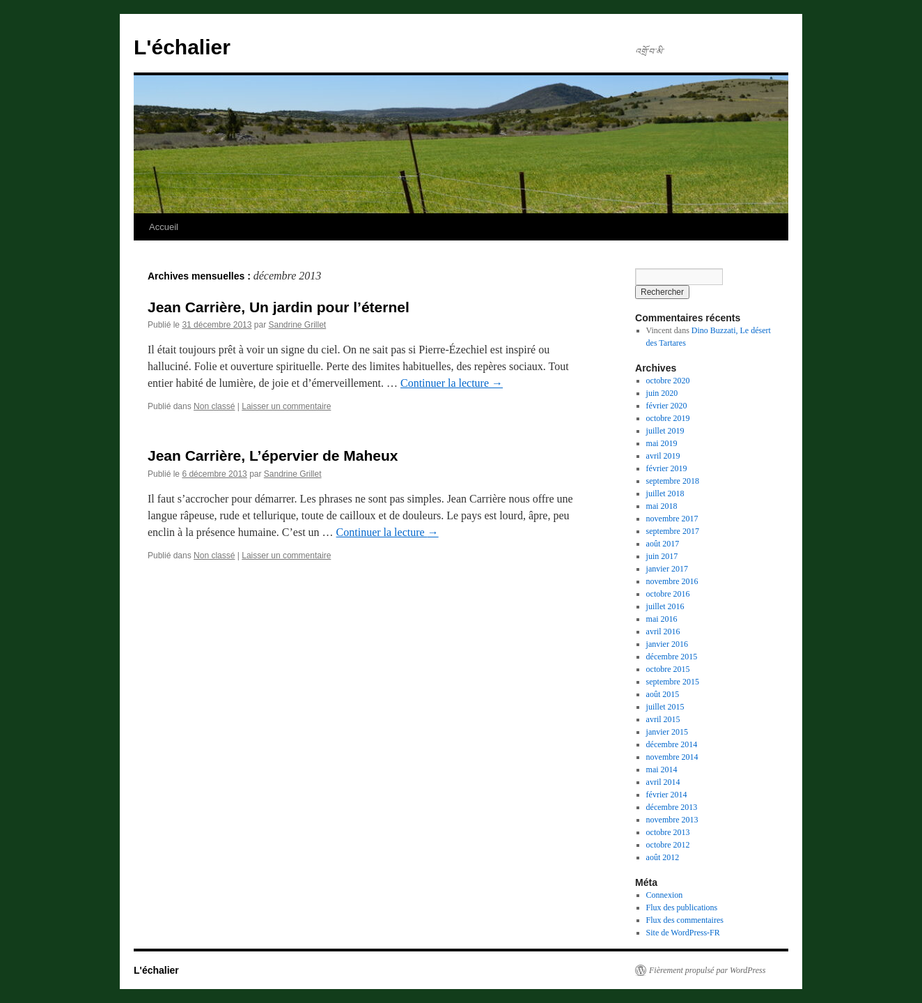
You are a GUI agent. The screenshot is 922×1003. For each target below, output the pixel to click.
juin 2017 (662, 556)
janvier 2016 (667, 644)
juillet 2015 (665, 707)
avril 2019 (663, 456)
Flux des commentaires (685, 920)
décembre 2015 (672, 656)
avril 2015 (663, 719)
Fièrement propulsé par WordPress (707, 970)
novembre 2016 (672, 581)
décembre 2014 (672, 744)
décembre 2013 (672, 807)
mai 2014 (662, 769)
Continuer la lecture (451, 383)
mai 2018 (662, 506)
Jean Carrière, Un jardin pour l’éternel (278, 307)
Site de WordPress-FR (683, 932)
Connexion (664, 895)
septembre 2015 (672, 682)
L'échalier (182, 47)
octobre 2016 (668, 594)
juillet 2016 (665, 606)
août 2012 (663, 857)
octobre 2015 (668, 669)
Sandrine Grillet (297, 325)
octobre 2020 (668, 380)
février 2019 (666, 468)
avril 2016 (663, 631)
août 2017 (663, 544)
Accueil (163, 227)
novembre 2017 (672, 518)
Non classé (214, 406)
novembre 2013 (672, 820)
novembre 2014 (672, 757)
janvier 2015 (667, 732)
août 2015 (663, 694)
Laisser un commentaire (286, 406)
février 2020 (666, 406)
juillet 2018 (665, 493)
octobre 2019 (668, 418)
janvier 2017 (667, 569)
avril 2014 (663, 782)
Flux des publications (682, 907)
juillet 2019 (665, 431)
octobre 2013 (668, 832)
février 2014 (666, 794)
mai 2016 (662, 619)
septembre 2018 (672, 481)
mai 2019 (662, 443)
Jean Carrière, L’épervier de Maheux (273, 455)
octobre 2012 (668, 845)
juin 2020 (662, 393)
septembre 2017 (672, 531)
